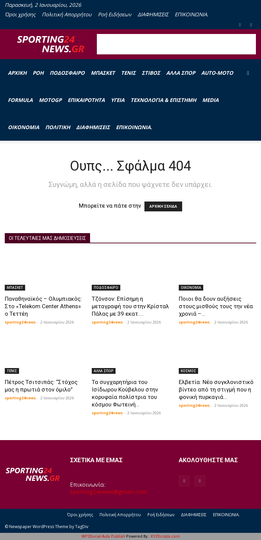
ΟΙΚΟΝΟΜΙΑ (23, 127)
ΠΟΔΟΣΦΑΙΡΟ (67, 72)
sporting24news (20, 322)
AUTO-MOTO (217, 72)
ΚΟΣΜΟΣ (188, 370)
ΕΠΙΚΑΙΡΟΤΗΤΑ (86, 100)
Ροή (38, 72)
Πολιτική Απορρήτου (66, 14)
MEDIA (210, 100)
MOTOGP (50, 100)
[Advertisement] (176, 44)
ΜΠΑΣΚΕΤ (103, 72)
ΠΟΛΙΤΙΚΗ (57, 127)
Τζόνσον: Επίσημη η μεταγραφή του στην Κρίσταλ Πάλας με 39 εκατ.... (130, 306)
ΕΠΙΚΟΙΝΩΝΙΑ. (191, 14)
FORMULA (20, 100)
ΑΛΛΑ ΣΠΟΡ (180, 72)
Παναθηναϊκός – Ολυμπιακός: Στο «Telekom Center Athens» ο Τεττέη (43, 306)
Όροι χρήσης (20, 14)
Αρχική (17, 72)
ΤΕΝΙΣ (128, 72)
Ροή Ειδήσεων (114, 14)
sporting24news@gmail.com (108, 491)
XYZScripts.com (165, 536)
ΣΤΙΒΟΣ (151, 72)
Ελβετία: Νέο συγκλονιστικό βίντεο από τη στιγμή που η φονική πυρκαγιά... (216, 389)
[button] (248, 72)
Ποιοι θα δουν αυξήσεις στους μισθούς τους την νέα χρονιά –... (216, 306)
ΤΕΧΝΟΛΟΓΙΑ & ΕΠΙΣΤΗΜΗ (163, 100)
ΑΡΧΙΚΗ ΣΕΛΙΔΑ (163, 206)
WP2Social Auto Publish (103, 536)
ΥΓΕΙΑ (117, 100)
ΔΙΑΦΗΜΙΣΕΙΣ (153, 14)
